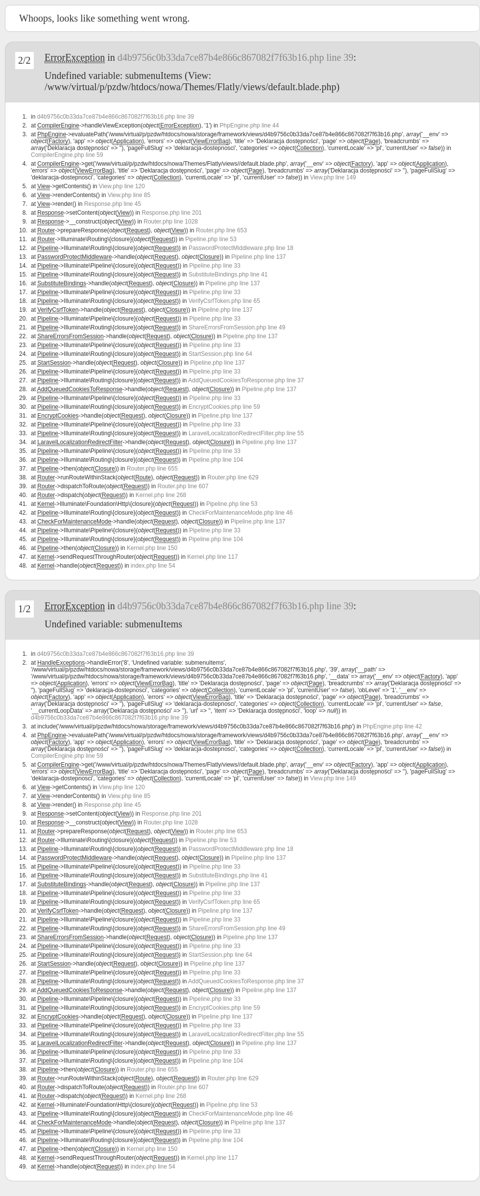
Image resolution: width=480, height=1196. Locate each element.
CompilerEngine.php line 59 (67, 154)
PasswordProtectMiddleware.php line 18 (241, 248)
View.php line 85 (129, 195)
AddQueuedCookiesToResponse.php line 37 (246, 380)
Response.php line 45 (112, 203)
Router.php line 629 (233, 477)
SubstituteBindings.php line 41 (228, 274)
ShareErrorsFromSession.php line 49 (237, 327)
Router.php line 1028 (171, 221)
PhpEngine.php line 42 (392, 726)
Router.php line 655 (152, 468)
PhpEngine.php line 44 (249, 125)
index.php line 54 (153, 565)
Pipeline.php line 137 (258, 256)
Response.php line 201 (172, 212)
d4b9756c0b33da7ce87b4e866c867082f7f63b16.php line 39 (236, 57)
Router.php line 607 (183, 486)
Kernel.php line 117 (212, 556)
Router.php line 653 (221, 230)
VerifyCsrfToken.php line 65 (224, 301)
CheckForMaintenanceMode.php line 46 (241, 512)
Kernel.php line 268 (161, 495)
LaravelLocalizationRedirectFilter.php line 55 (246, 433)
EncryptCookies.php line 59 (224, 406)
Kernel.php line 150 (152, 548)
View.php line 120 (122, 186)
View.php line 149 (333, 177)
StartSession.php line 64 (220, 353)
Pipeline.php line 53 (211, 239)
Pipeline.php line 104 (216, 459)
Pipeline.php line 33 (214, 265)
